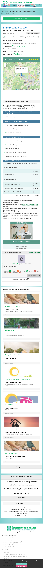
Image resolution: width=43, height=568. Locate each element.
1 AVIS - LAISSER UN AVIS (22, 59)
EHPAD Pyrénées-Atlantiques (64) (12, 542)
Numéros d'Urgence (21, 503)
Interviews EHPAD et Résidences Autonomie (15, 556)
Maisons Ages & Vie (11, 310)
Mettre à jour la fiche (33, 33)
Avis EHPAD (6, 552)
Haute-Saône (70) (29, 11)
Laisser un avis (34, 252)
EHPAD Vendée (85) (8, 546)
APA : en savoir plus (21, 507)
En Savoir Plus (21, 566)
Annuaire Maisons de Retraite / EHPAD (11, 11)
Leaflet (17, 89)
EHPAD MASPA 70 (10, 358)
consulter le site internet (30, 205)
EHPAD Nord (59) (7, 540)
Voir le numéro (18, 46)
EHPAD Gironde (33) (8, 538)
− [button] (5, 66)
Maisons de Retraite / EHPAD (14, 37)
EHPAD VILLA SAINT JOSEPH (13, 382)
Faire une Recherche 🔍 (21, 18)
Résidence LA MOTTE (11, 334)
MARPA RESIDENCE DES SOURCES (15, 432)
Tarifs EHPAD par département (21, 516)
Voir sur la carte (9, 314)
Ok (21, 563)
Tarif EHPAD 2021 (7, 558)
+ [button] (5, 64)
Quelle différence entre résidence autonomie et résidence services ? (21, 511)
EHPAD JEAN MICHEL (11, 408)
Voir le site (17, 54)
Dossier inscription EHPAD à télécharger (22, 509)
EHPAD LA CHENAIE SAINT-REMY (15, 457)
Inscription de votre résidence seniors (14, 554)
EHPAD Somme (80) (8, 544)
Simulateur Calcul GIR (21, 513)
